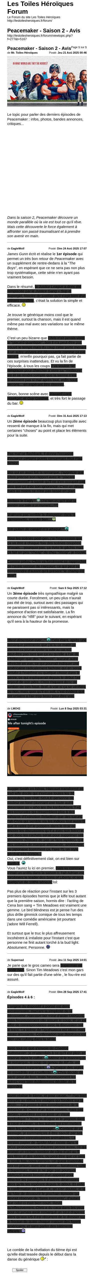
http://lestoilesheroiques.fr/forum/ (29, 20)
